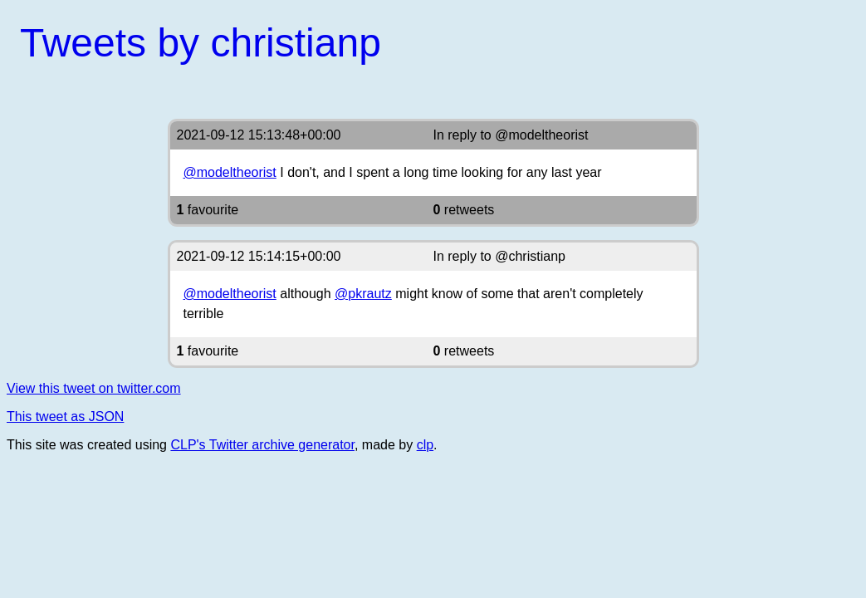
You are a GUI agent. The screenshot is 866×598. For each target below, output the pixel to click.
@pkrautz (363, 294)
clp (425, 445)
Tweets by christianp (200, 43)
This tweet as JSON (65, 416)
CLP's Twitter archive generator (262, 445)
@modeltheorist (541, 135)
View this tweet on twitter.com (94, 388)
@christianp (530, 256)
